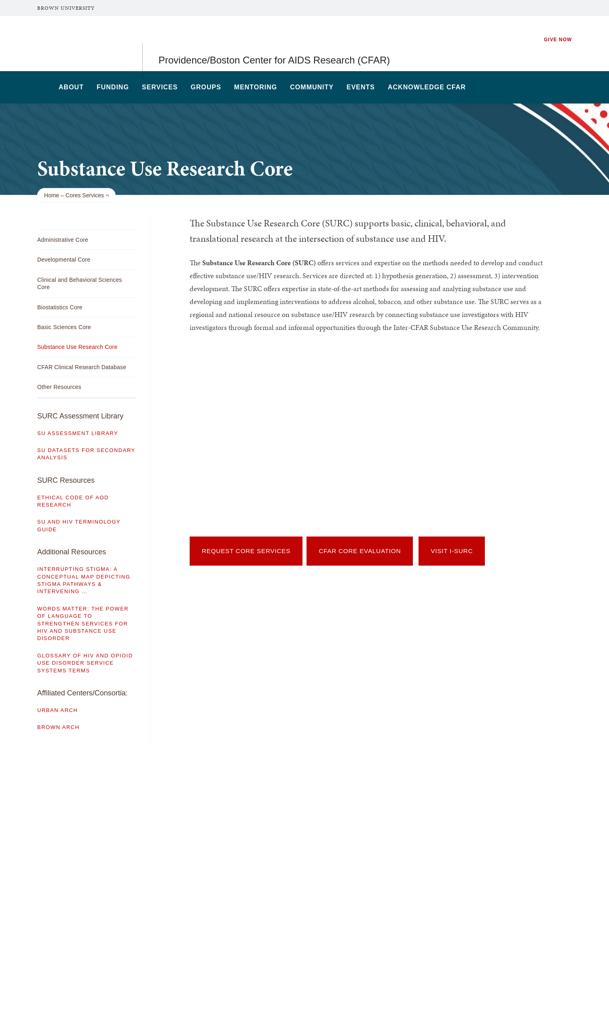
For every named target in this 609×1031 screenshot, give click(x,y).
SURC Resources (66, 480)
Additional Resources (71, 552)
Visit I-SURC (452, 550)
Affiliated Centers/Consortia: (82, 693)
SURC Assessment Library (80, 416)
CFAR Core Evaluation (360, 550)
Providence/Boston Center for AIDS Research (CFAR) (274, 43)
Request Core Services (246, 550)
